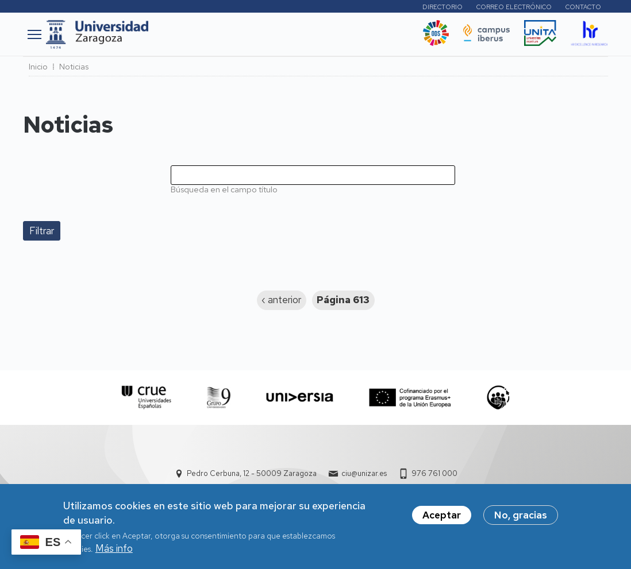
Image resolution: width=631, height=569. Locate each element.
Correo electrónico (514, 7)
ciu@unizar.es (364, 473)
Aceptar (441, 518)
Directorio (442, 7)
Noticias (74, 66)
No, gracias (520, 518)
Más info (114, 551)
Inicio (38, 66)
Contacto (583, 7)
